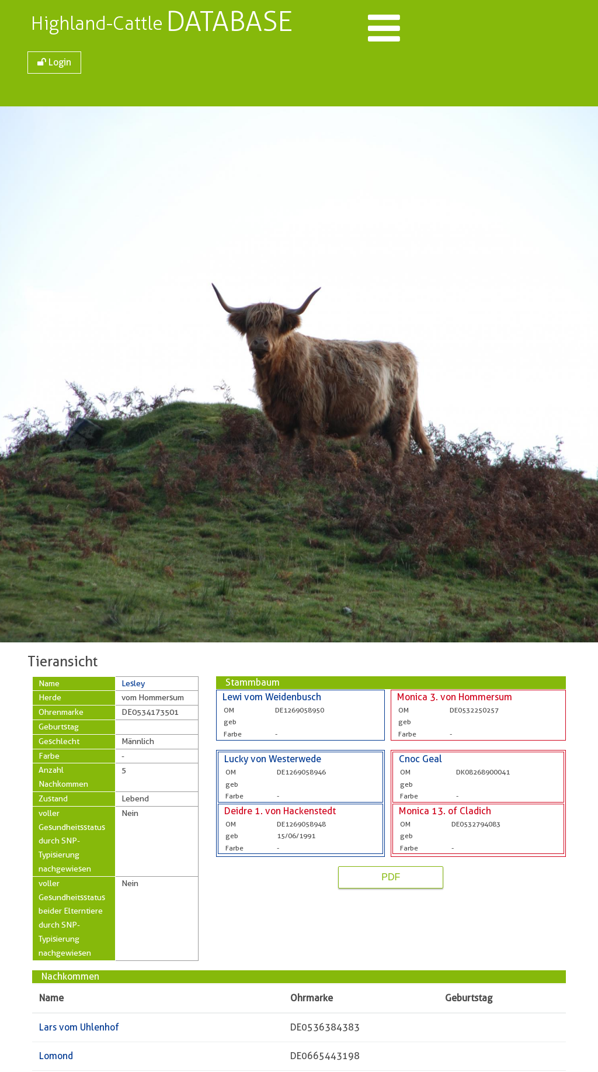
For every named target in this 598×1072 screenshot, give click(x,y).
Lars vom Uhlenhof (79, 1027)
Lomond (56, 1055)
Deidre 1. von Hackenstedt (280, 811)
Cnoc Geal (420, 759)
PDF (390, 877)
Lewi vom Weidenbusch (271, 697)
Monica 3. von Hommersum (454, 697)
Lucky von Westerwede (272, 759)
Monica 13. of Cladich (445, 811)
